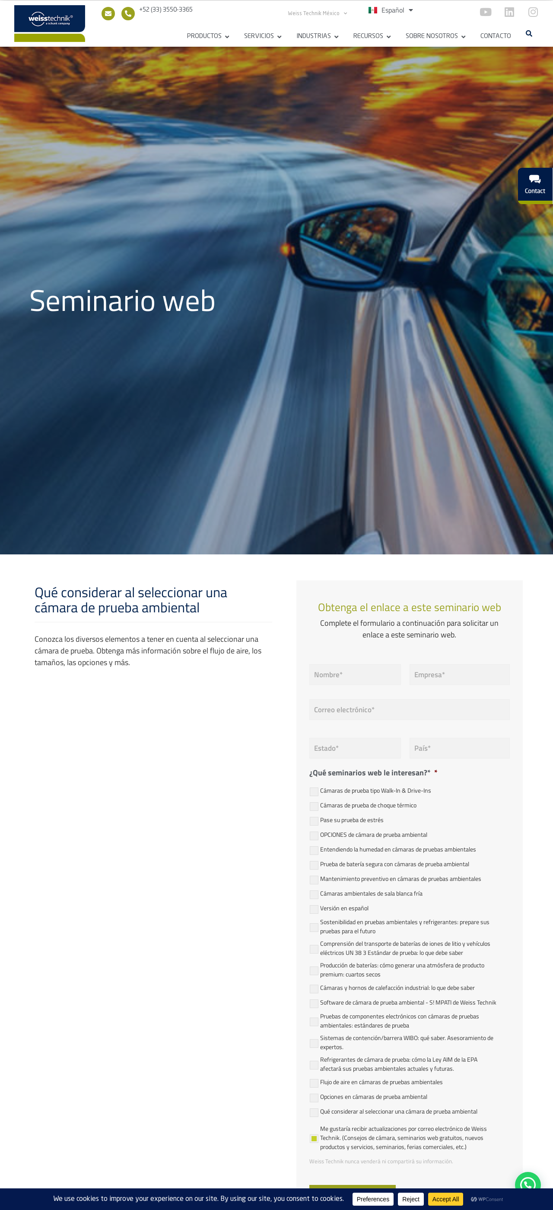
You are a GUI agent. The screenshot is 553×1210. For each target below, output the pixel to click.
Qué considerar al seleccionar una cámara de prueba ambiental (398, 1110)
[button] (528, 33)
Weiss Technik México (317, 13)
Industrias (313, 36)
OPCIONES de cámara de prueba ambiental (373, 833)
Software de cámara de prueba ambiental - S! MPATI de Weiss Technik (408, 1001)
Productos (204, 36)
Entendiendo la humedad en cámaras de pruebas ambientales (398, 848)
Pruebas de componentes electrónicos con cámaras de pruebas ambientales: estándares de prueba (399, 1019)
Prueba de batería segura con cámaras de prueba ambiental (394, 862)
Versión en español (344, 907)
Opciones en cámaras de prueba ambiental (373, 1095)
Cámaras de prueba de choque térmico (368, 804)
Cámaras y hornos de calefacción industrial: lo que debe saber (397, 986)
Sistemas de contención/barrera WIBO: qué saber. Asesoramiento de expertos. (406, 1041)
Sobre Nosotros (432, 36)
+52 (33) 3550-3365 (166, 10)
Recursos (368, 36)
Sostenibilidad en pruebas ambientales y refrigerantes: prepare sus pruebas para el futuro (404, 925)
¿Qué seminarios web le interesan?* (373, 772)
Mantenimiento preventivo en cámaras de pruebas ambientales (400, 877)
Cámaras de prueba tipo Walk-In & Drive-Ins (375, 789)
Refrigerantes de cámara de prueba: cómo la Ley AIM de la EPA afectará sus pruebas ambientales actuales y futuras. (398, 1062)
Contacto (495, 36)
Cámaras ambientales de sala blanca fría (371, 892)
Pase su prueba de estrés (352, 818)
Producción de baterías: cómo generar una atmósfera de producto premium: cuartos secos (402, 968)
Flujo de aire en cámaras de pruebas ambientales (381, 1080)
